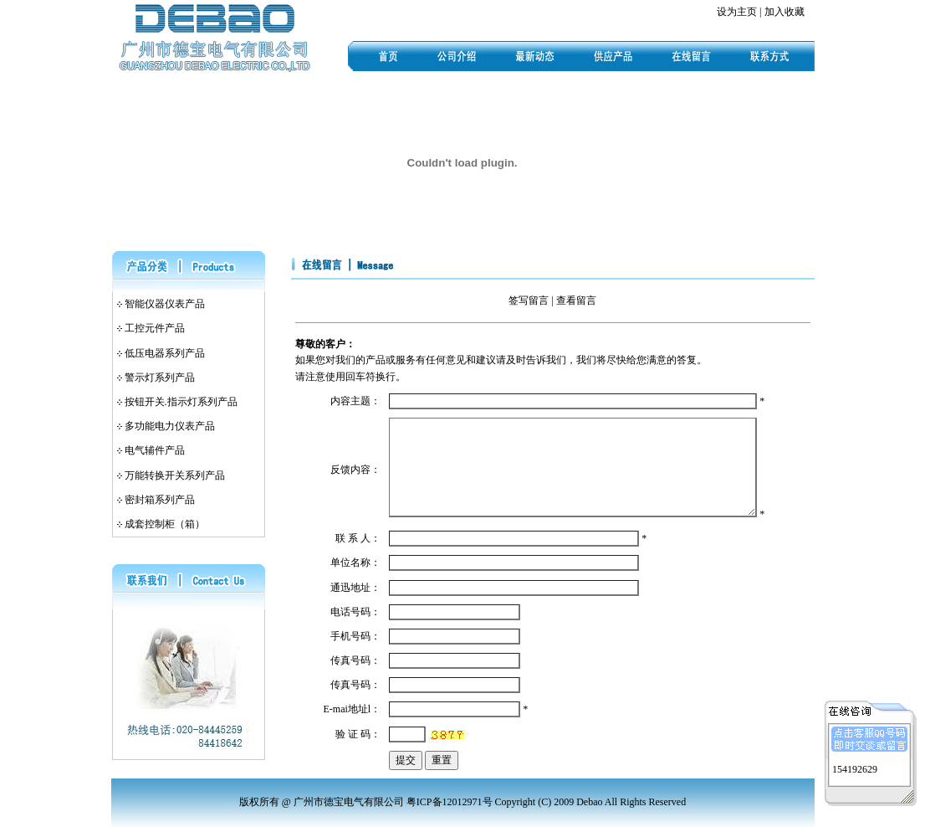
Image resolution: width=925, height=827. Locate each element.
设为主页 (737, 12)
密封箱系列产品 (160, 500)
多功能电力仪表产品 (170, 426)
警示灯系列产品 (160, 377)
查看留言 (576, 300)
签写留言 (528, 300)
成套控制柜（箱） (165, 524)
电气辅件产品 (155, 450)
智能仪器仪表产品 (165, 304)
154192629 (854, 767)
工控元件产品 (155, 328)
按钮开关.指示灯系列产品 (181, 402)
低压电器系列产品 (165, 353)
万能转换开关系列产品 (175, 475)
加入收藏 (784, 12)
